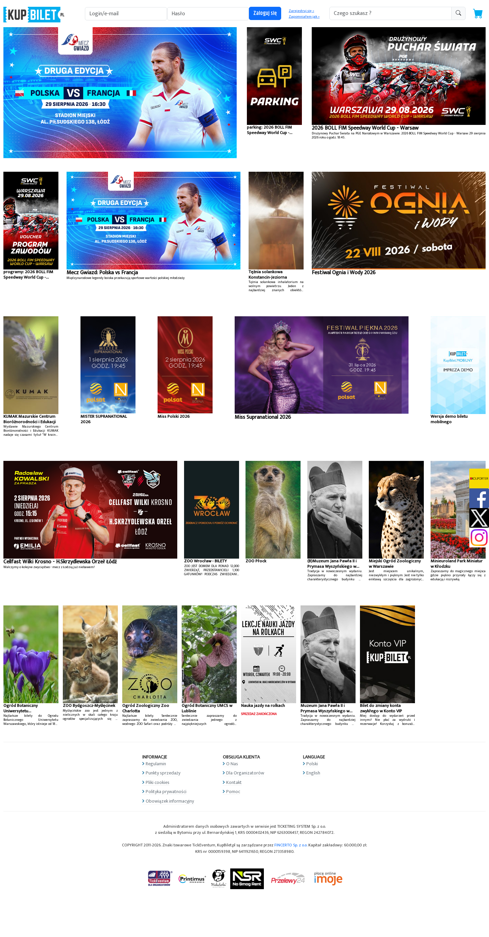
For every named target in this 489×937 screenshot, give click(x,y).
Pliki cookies (157, 782)
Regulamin (156, 764)
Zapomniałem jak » (304, 17)
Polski (312, 764)
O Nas (232, 764)
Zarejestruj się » (301, 11)
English (313, 773)
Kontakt (234, 782)
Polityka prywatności (166, 791)
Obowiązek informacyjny (170, 801)
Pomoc (233, 791)
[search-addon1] (390, 13)
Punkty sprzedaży (163, 773)
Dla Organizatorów (245, 773)
